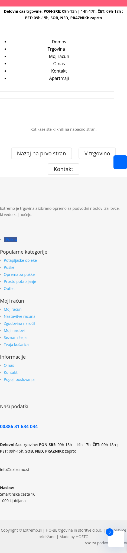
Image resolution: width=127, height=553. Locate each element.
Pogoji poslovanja (19, 379)
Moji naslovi (14, 330)
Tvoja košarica (16, 344)
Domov (59, 42)
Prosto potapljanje (20, 281)
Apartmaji (59, 78)
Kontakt (59, 71)
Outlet (9, 288)
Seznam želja (15, 337)
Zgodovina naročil (19, 323)
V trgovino (97, 153)
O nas (59, 64)
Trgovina (56, 49)
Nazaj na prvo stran (41, 153)
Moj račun (59, 56)
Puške (9, 267)
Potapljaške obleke (20, 260)
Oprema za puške (19, 274)
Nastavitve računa (19, 316)
